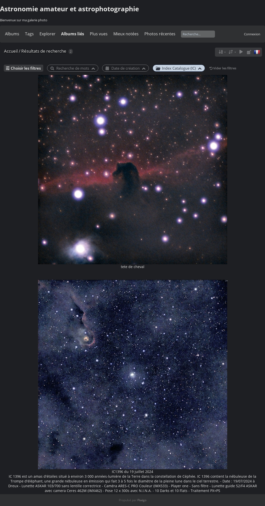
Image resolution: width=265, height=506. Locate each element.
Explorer (48, 34)
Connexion (252, 34)
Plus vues (99, 34)
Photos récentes (159, 34)
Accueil (11, 51)
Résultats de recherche (43, 51)
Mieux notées (126, 34)
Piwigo (141, 500)
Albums (12, 34)
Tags (29, 34)
